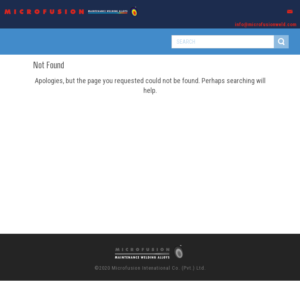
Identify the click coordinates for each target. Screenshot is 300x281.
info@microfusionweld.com (265, 24)
